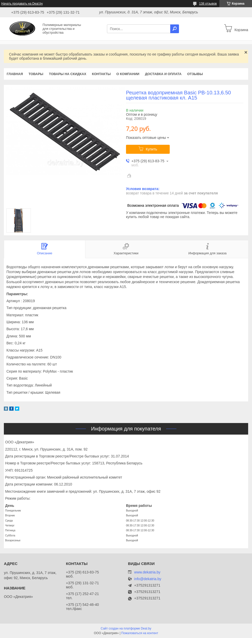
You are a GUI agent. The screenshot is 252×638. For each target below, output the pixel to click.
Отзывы (195, 74)
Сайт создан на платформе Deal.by (126, 628)
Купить (151, 149)
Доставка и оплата (163, 74)
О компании (127, 74)
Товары (36, 74)
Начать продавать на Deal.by (22, 3)
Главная (15, 74)
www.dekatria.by (147, 572)
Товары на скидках (67, 74)
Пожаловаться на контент (139, 633)
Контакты (101, 74)
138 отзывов (208, 3)
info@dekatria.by (147, 579)
